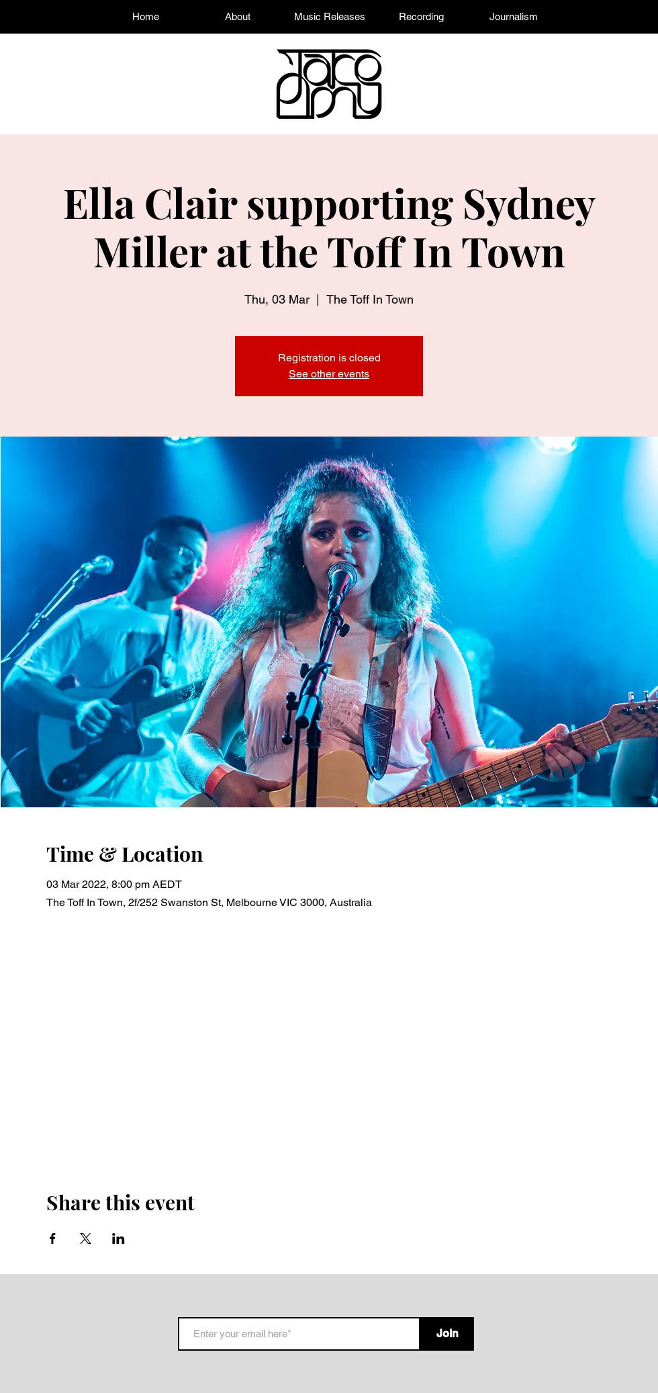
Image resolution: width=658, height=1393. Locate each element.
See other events (329, 373)
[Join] (447, 1334)
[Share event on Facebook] (52, 1238)
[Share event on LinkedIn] (118, 1238)
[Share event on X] (85, 1238)
